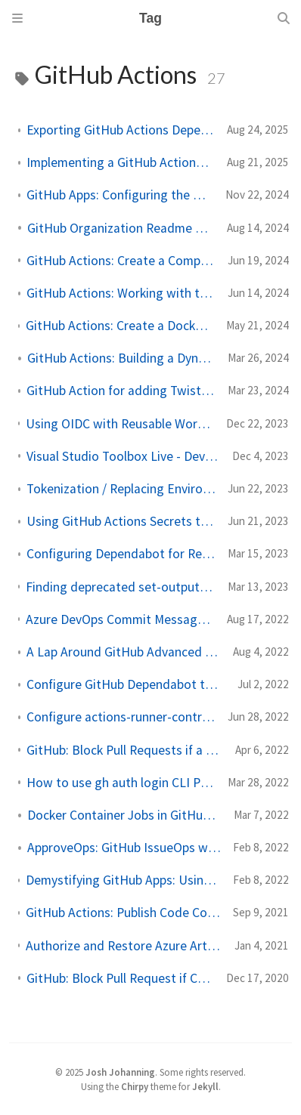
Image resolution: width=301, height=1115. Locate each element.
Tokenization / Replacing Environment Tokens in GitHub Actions (121, 488)
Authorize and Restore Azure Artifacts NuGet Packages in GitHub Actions (124, 945)
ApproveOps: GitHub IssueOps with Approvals (124, 847)
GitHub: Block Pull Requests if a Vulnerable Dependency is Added (124, 750)
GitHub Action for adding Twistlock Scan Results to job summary (121, 390)
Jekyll (205, 1086)
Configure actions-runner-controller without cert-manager (121, 717)
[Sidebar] (17, 18)
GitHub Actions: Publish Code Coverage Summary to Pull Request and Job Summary (123, 912)
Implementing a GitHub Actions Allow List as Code (120, 162)
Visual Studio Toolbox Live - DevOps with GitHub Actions (123, 456)
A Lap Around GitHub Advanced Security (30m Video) (123, 652)
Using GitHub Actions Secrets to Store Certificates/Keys (121, 521)
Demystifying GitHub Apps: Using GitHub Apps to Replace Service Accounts (123, 880)
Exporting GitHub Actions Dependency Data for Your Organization (120, 130)
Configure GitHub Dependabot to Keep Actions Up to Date (125, 684)
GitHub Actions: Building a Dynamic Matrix (121, 358)
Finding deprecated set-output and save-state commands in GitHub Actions (121, 587)
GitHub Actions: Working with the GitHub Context (121, 293)
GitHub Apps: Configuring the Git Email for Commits (119, 195)
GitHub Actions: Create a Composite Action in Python (121, 260)
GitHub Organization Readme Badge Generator (121, 228)
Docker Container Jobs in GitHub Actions (124, 815)
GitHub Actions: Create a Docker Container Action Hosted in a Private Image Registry (120, 325)
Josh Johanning (120, 1072)
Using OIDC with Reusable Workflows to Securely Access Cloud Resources (120, 423)
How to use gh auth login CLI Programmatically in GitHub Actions (121, 782)
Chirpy (134, 1086)
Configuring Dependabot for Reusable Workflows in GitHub (121, 553)
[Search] (283, 18)
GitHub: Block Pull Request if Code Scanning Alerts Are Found (120, 978)
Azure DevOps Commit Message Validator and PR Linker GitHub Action (120, 619)
